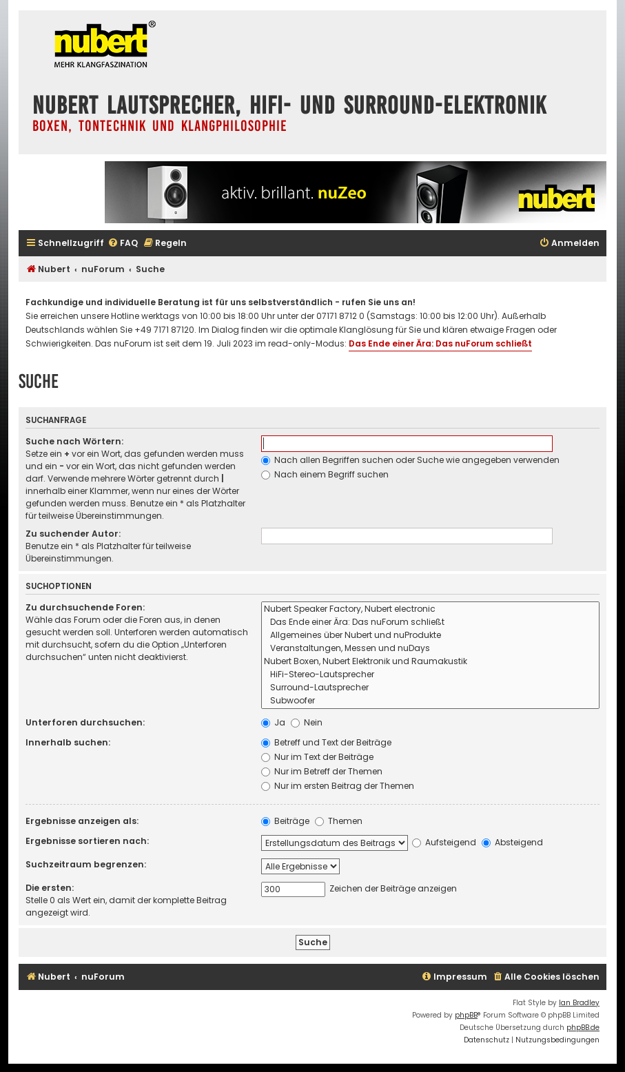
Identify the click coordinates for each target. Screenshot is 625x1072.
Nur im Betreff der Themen (321, 771)
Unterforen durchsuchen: (85, 722)
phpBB (466, 1015)
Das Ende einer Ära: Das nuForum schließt (440, 343)
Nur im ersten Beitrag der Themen (337, 786)
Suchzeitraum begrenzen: (85, 864)
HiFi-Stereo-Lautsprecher (430, 674)
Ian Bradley (579, 1003)
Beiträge (285, 821)
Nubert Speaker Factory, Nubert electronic (430, 609)
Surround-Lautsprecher (430, 687)
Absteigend (512, 842)
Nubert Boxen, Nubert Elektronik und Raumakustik (430, 661)
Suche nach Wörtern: (74, 441)
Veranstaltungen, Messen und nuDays (430, 648)
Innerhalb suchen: (67, 742)
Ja (273, 722)
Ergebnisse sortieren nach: (87, 841)
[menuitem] (122, 243)
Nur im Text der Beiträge (317, 757)
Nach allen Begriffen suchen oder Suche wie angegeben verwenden (410, 460)
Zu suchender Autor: (73, 533)
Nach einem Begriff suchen (325, 474)
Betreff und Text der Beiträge (326, 742)
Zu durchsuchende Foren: (85, 607)
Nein (306, 722)
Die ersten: (49, 888)
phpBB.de (583, 1027)
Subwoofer (430, 701)
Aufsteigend (444, 842)
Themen (338, 821)
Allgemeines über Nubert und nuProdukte (430, 635)
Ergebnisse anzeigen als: (82, 821)
